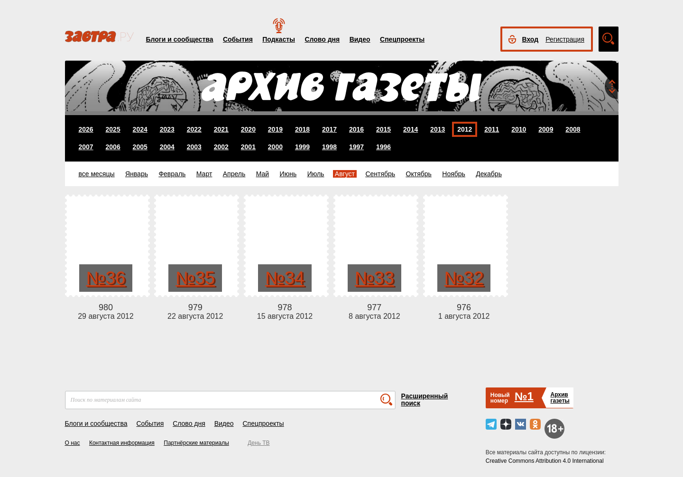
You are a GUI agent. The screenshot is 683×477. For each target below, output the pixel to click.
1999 (302, 147)
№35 (195, 278)
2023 (167, 129)
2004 (167, 147)
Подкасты (278, 39)
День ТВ (258, 443)
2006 (113, 147)
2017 (329, 129)
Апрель (234, 174)
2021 (221, 129)
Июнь (288, 174)
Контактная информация (122, 443)
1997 (356, 147)
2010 (518, 129)
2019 (275, 129)
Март (204, 174)
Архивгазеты (559, 397)
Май (262, 174)
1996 (383, 147)
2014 (410, 129)
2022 (194, 129)
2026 (86, 129)
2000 (275, 147)
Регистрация (564, 39)
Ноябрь (453, 174)
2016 (356, 129)
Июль (315, 174)
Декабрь (489, 174)
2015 (383, 129)
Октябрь (419, 174)
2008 (572, 129)
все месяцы (97, 174)
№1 (524, 396)
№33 (374, 278)
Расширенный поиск (424, 399)
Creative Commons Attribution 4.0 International (545, 461)
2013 (437, 129)
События (238, 39)
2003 (194, 147)
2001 (248, 147)
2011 (491, 129)
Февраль (171, 174)
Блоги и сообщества (179, 39)
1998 (329, 147)
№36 (105, 278)
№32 (464, 278)
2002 (221, 147)
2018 (302, 129)
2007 (86, 147)
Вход (530, 39)
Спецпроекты (402, 39)
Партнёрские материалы (196, 443)
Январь (136, 174)
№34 (285, 278)
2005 (140, 147)
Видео (360, 39)
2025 (113, 129)
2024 (140, 129)
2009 (545, 129)
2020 (248, 129)
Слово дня (322, 39)
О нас (72, 443)
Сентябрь (380, 174)
